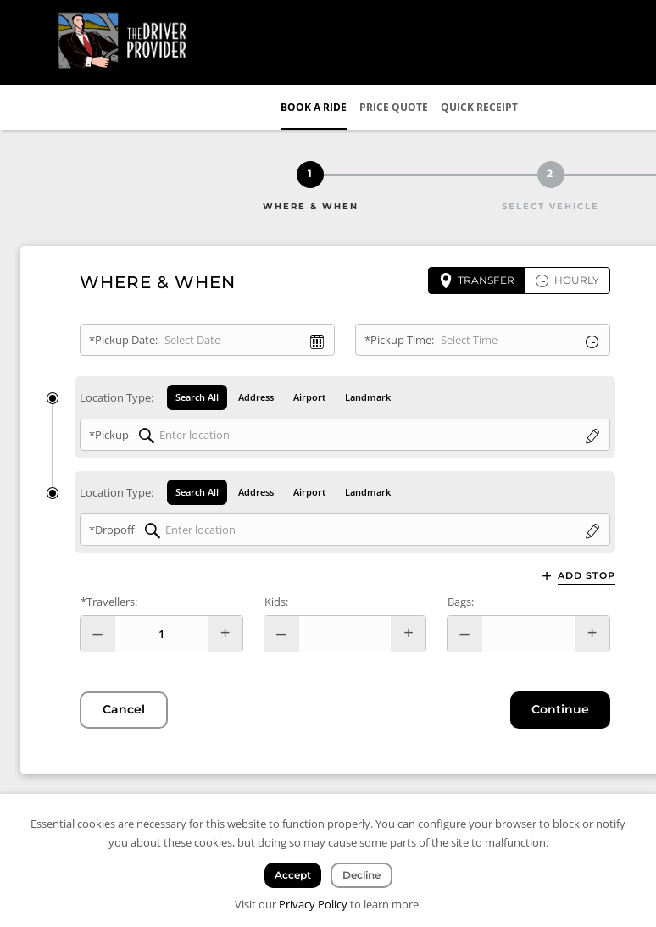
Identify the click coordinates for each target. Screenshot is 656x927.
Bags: (461, 601)
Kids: (276, 601)
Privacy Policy (313, 904)
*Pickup (109, 434)
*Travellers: (109, 601)
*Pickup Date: (123, 339)
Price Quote (393, 107)
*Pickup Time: (399, 339)
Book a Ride (314, 107)
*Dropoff (112, 530)
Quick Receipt (479, 107)
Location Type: (116, 397)
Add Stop (586, 576)
